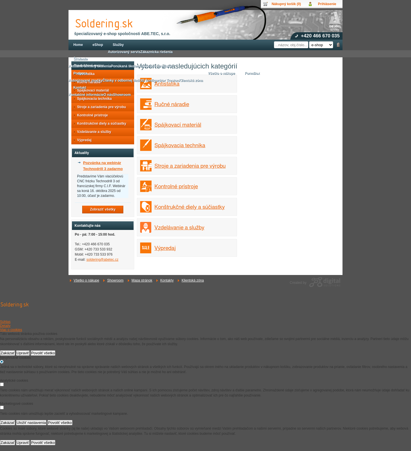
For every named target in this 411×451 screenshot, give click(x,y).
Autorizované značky (85, 80)
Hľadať (338, 44)
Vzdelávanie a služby (179, 227)
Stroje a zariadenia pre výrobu (190, 166)
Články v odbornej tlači (121, 80)
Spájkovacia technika (179, 145)
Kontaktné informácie (86, 95)
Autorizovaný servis (124, 52)
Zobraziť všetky (102, 209)
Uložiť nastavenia (31, 422)
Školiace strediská (157, 66)
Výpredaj (165, 248)
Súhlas (5, 322)
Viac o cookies (11, 330)
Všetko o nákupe (86, 280)
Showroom (115, 280)
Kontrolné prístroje (176, 186)
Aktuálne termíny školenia (89, 66)
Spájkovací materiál (177, 125)
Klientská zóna (193, 280)
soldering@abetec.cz (102, 260)
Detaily (5, 326)
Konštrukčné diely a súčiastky (189, 207)
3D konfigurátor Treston (159, 80)
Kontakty (167, 280)
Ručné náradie (171, 104)
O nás (108, 95)
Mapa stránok (142, 280)
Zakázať (8, 353)
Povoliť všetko (43, 353)
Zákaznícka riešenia (156, 52)
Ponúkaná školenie (126, 66)
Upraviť (23, 353)
